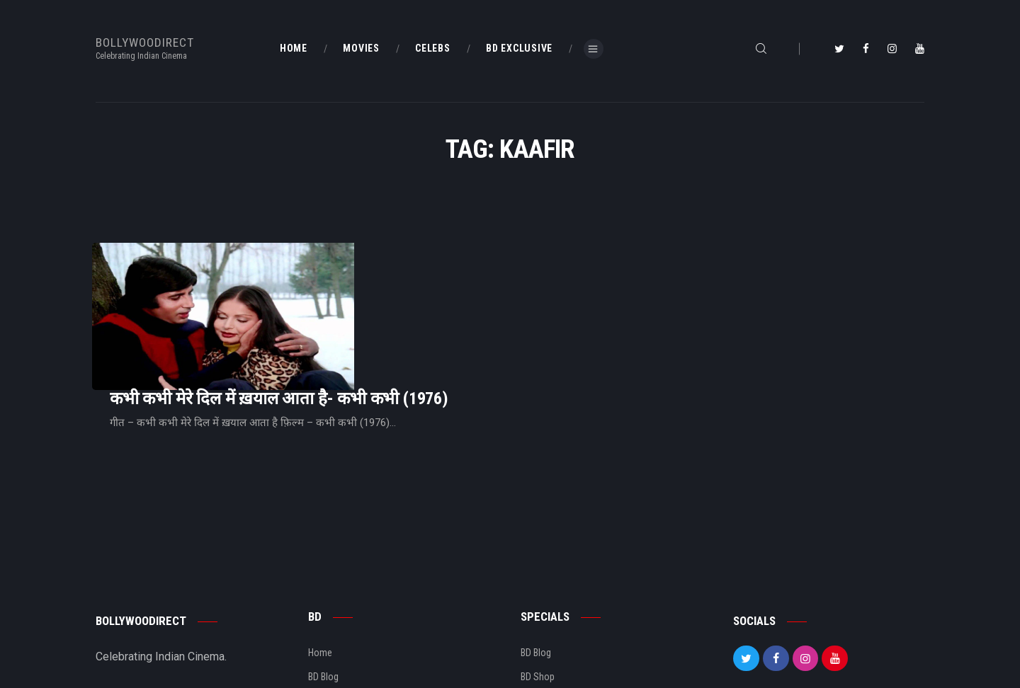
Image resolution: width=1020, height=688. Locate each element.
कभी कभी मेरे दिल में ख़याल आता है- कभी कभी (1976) (456, 281)
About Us (327, 613)
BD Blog (323, 589)
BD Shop (538, 589)
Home (320, 565)
